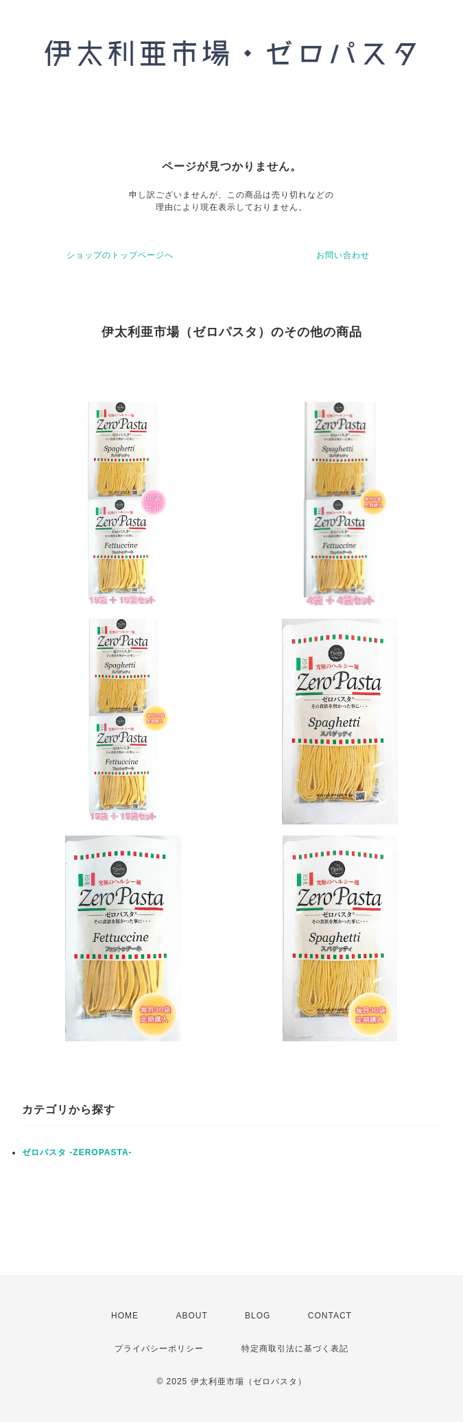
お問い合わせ (343, 255)
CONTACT (330, 1315)
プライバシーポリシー (159, 1348)
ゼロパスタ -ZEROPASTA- (77, 1152)
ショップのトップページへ (120, 255)
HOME (125, 1315)
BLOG (257, 1315)
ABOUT (191, 1315)
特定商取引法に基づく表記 (294, 1348)
